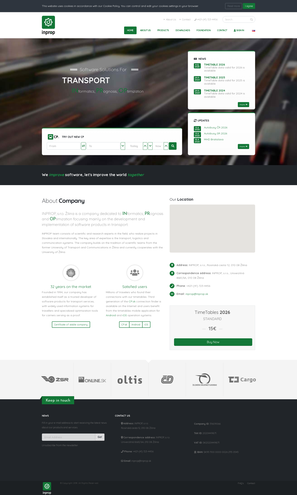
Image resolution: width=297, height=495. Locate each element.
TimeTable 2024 (214, 90)
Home (130, 30)
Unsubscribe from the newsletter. (60, 445)
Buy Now (213, 342)
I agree (249, 5)
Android (111, 315)
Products (163, 30)
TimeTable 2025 (214, 77)
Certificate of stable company (71, 324)
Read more (233, 5)
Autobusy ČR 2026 (215, 127)
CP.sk (132, 301)
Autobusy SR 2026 (215, 133)
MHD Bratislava (213, 139)
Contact (185, 19)
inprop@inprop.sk (197, 294)
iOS (124, 315)
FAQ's (241, 483)
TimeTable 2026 (214, 64)
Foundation (204, 30)
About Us (170, 19)
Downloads (183, 30)
